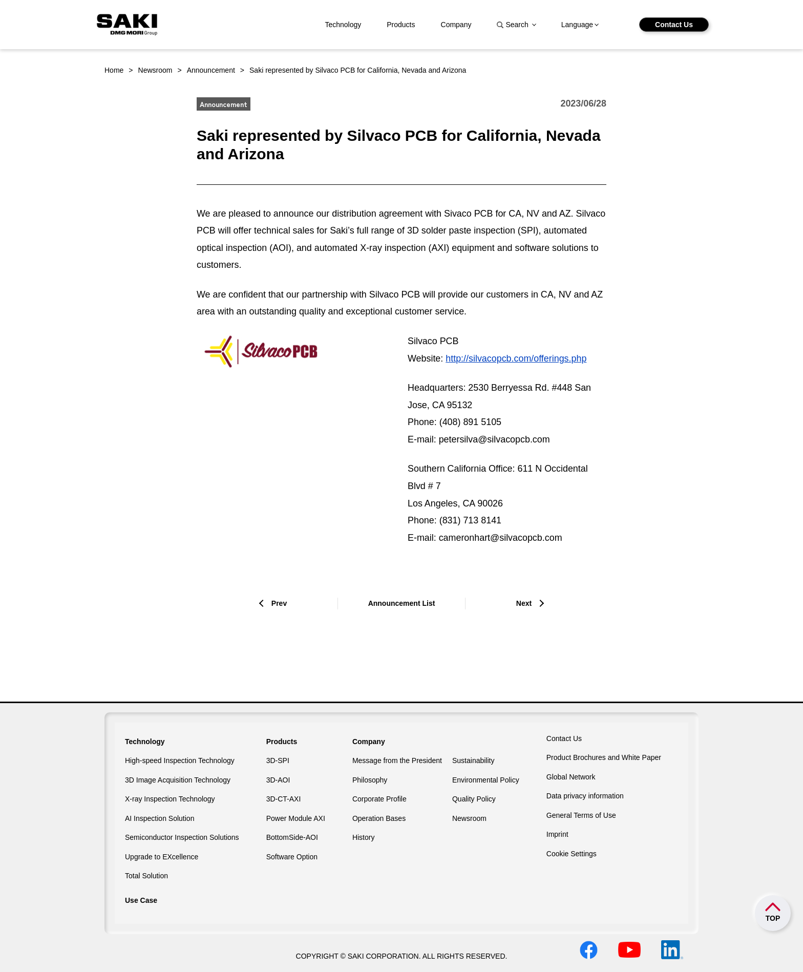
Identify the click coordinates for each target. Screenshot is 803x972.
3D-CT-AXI (283, 799)
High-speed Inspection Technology (180, 760)
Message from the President (397, 760)
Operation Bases (379, 818)
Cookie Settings (571, 854)
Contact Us (674, 24)
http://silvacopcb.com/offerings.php (516, 358)
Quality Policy (474, 799)
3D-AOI (278, 780)
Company (456, 24)
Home (113, 70)
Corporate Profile (379, 799)
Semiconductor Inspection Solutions (182, 837)
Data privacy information (585, 796)
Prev (279, 603)
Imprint (557, 834)
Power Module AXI (295, 818)
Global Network (571, 777)
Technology (343, 24)
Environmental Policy (485, 780)
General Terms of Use (581, 815)
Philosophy (370, 780)
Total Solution (146, 876)
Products (401, 24)
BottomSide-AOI (292, 837)
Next (524, 603)
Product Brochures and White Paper (603, 757)
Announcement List (401, 603)
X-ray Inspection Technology (170, 799)
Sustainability (473, 760)
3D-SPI (277, 760)
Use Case (141, 900)
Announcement (211, 70)
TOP (773, 918)
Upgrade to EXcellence (161, 857)
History (363, 837)
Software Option (292, 857)
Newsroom (155, 70)
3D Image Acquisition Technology (177, 780)
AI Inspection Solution (159, 818)
